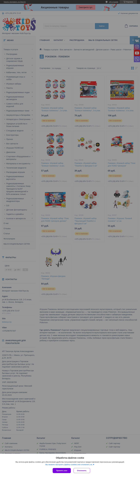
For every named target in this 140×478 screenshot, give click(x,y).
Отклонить (82, 471)
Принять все (61, 471)
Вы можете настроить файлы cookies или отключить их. (69, 465)
